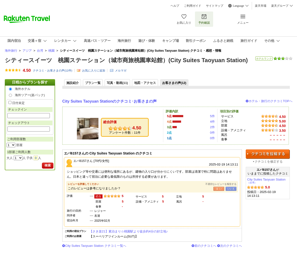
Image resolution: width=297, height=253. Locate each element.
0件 (212, 132)
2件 (212, 127)
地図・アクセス (145, 83)
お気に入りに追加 (93, 70)
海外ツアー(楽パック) (30, 95)
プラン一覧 (93, 83)
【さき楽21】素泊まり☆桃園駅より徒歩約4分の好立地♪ (128, 231)
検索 (48, 165)
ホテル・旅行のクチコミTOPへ (270, 101)
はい (218, 189)
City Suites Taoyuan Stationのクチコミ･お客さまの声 (109, 101)
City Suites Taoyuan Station (266, 181)
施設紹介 (72, 83)
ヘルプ (175, 5)
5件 (212, 116)
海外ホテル (22, 89)
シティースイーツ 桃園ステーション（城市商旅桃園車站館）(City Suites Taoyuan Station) (126, 60)
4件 (212, 121)
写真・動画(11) (117, 83)
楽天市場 (260, 5)
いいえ (231, 189)
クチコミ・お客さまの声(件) (52, 70)
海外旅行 (11, 50)
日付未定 (18, 103)
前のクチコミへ (205, 246)
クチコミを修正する (269, 161)
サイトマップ (214, 5)
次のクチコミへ (231, 246)
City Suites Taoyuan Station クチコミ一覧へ (95, 246)
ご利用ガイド (192, 5)
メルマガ (120, 70)
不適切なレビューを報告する (220, 184)
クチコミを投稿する (268, 154)
